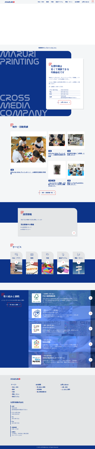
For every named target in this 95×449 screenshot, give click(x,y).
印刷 (52, 2)
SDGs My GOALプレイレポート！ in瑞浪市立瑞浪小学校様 (28, 173)
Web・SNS (41, 2)
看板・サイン (68, 2)
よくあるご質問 (66, 389)
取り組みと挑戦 (14, 304)
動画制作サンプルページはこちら (47, 47)
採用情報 (39, 389)
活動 (12, 169)
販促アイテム (59, 2)
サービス (13, 384)
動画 (47, 2)
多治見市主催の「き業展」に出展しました (76, 154)
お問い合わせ (85, 2)
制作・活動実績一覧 (47, 192)
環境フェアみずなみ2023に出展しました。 (75, 183)
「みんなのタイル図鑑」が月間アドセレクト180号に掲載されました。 (57, 184)
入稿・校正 (65, 387)
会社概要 (77, 2)
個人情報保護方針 (41, 391)
